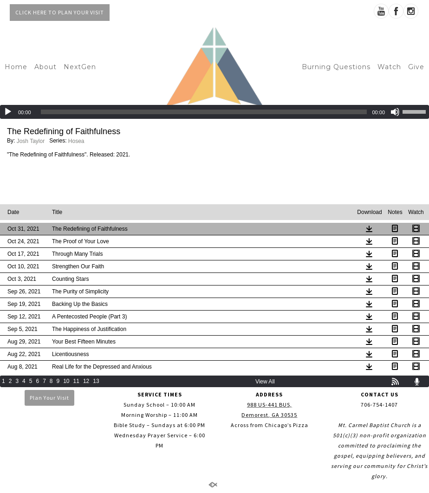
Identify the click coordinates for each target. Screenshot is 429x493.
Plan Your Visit (49, 397)
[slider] (204, 112)
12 (86, 381)
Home (16, 67)
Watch (389, 67)
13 (96, 381)
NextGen (80, 67)
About (45, 67)
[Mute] (395, 112)
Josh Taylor (31, 141)
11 (76, 381)
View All (265, 381)
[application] (214, 112)
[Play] (8, 112)
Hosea (76, 141)
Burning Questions (336, 67)
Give (416, 67)
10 (66, 381)
